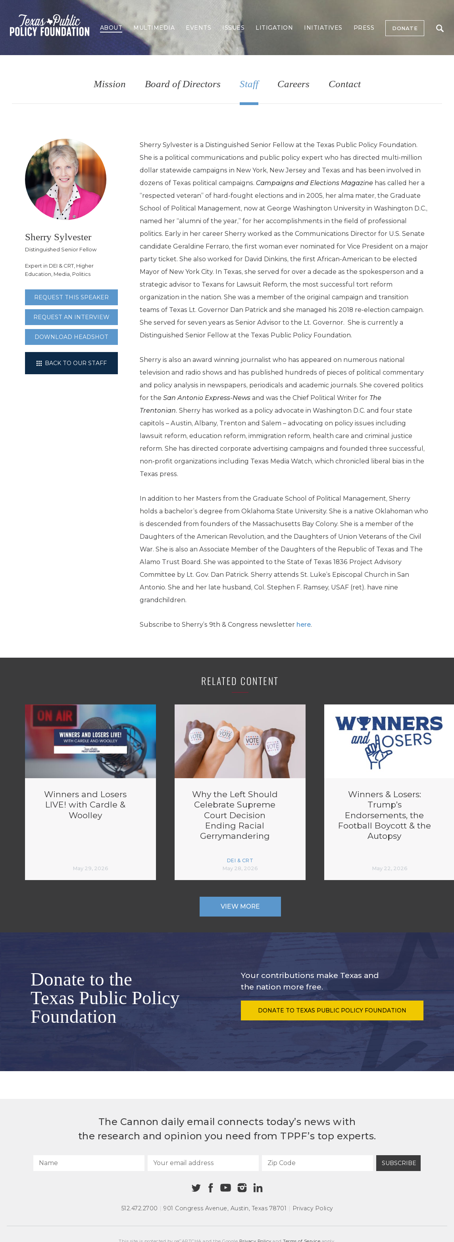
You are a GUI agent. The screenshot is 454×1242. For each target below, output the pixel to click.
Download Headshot (71, 337)
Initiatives (323, 27)
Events (198, 27)
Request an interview (71, 317)
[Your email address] (203, 1163)
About (111, 27)
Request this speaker (71, 297)
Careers (293, 84)
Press (364, 27)
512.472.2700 (139, 1208)
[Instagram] (242, 1187)
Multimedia (154, 27)
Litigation (274, 27)
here (303, 624)
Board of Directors (183, 84)
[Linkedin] (258, 1187)
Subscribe (399, 1163)
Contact (345, 84)
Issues (233, 27)
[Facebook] (210, 1187)
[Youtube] (225, 1188)
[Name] (88, 1163)
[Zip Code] (317, 1163)
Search (440, 28)
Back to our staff (72, 363)
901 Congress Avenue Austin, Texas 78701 (225, 1208)
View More (240, 906)
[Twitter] (196, 1188)
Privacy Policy (312, 1208)
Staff (249, 84)
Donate (404, 28)
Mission (110, 84)
